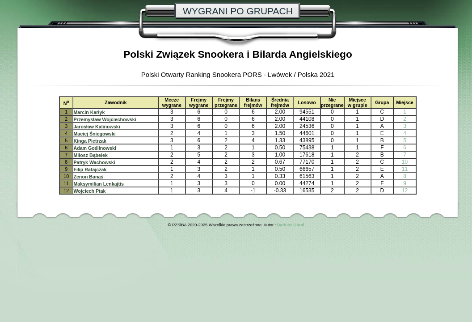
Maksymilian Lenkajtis (98, 183)
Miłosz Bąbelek (90, 155)
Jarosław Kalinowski (96, 126)
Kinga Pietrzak (89, 141)
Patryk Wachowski (94, 162)
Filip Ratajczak (89, 169)
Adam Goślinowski (94, 148)
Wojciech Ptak (89, 191)
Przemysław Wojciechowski (104, 119)
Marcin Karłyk (89, 112)
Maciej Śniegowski (94, 133)
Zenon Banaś (88, 176)
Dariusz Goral (290, 225)
